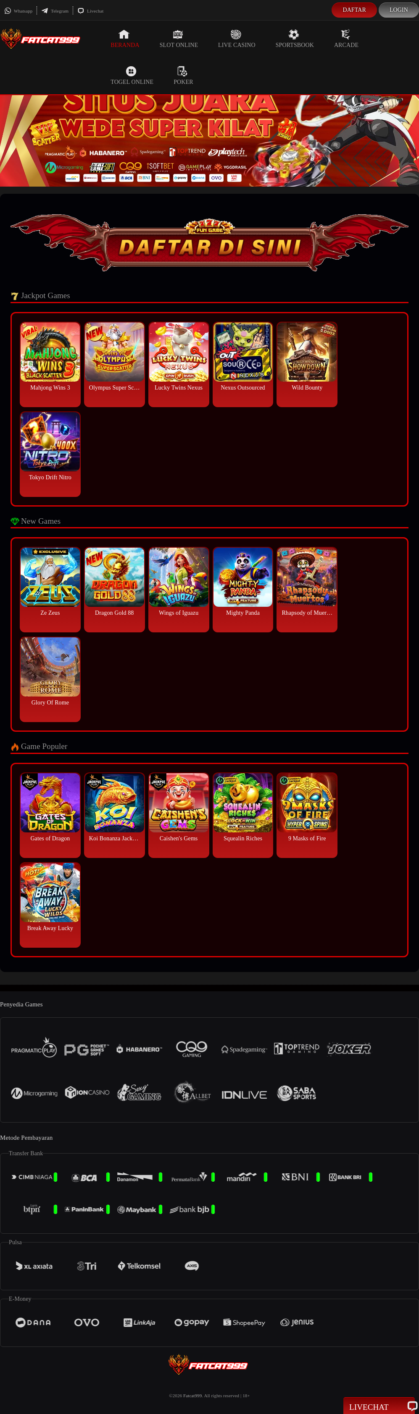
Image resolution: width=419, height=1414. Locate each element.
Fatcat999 (192, 1395)
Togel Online (132, 75)
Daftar (354, 10)
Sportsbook (295, 38)
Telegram (55, 10)
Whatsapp (18, 10)
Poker (183, 75)
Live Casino (237, 38)
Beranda (125, 38)
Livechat (90, 10)
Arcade (346, 38)
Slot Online (179, 38)
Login (399, 10)
